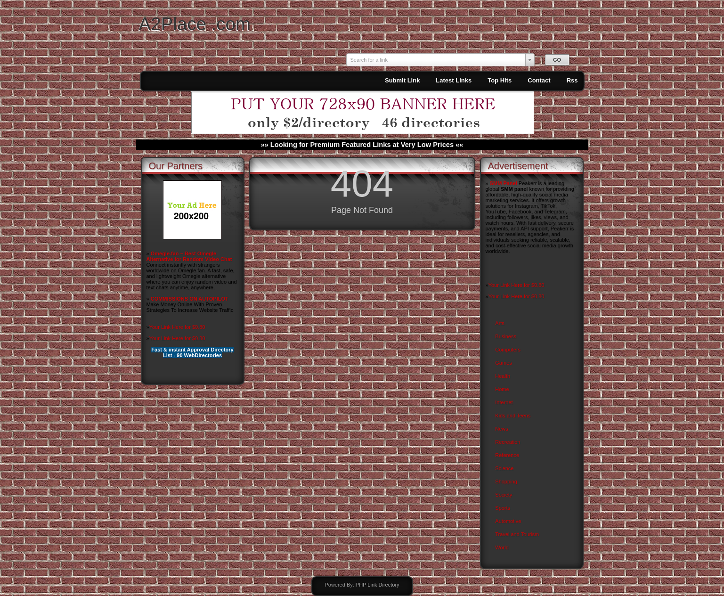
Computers (508, 349)
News (501, 429)
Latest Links (454, 80)
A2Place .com (195, 24)
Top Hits (500, 80)
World (502, 547)
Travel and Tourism (517, 534)
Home (502, 389)
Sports (502, 508)
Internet (503, 402)
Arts (499, 323)
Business (505, 336)
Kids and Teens (512, 415)
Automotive (508, 521)
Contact (539, 80)
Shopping (506, 481)
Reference (507, 455)
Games (503, 363)
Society (503, 495)
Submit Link (402, 80)
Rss (572, 80)
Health (502, 376)
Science (504, 468)
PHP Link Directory (377, 585)
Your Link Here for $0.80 (177, 327)
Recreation (507, 442)
